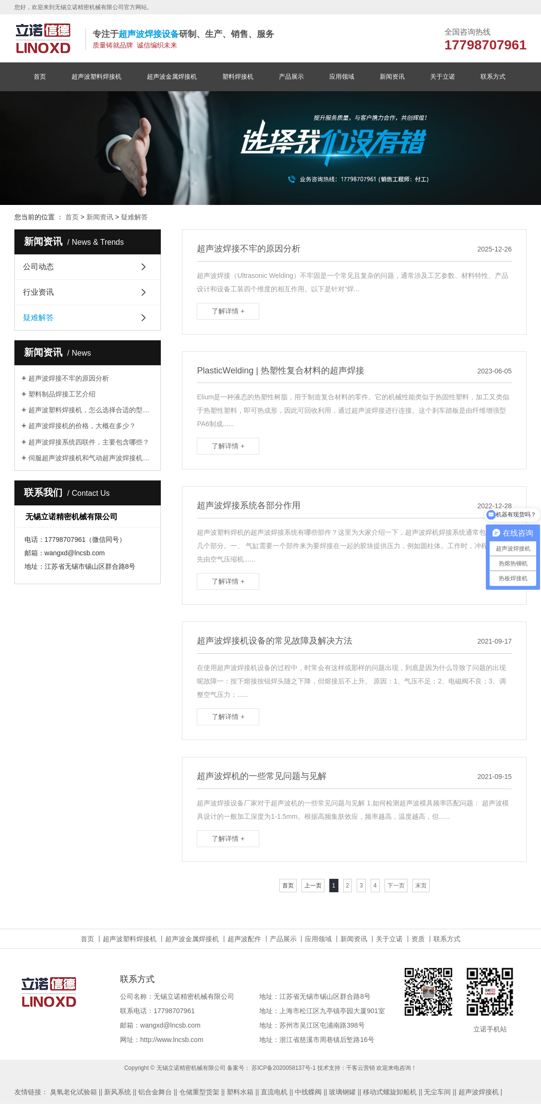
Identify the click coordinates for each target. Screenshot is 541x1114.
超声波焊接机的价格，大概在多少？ (82, 426)
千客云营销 (360, 1068)
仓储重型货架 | (201, 1092)
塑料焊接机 (237, 76)
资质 (418, 939)
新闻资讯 (392, 76)
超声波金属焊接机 (172, 76)
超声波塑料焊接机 (96, 76)
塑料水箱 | (242, 1092)
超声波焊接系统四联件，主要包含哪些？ (88, 442)
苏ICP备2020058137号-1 (283, 1068)
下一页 (396, 885)
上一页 (313, 885)
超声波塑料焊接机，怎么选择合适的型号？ (91, 410)
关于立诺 (442, 76)
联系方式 (493, 76)
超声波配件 (244, 939)
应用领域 (341, 76)
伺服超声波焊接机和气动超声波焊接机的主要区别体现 (91, 458)
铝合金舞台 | (157, 1092)
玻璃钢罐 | (344, 1092)
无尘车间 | (439, 1092)
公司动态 (38, 267)
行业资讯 (38, 292)
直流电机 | (276, 1092)
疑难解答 (134, 217)
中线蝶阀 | (310, 1092)
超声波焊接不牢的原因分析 (68, 378)
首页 (40, 76)
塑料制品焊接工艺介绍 (62, 394)
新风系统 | (119, 1092)
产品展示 (291, 76)
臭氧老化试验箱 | (75, 1092)
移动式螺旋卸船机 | (392, 1092)
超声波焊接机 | (480, 1092)
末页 (421, 885)
